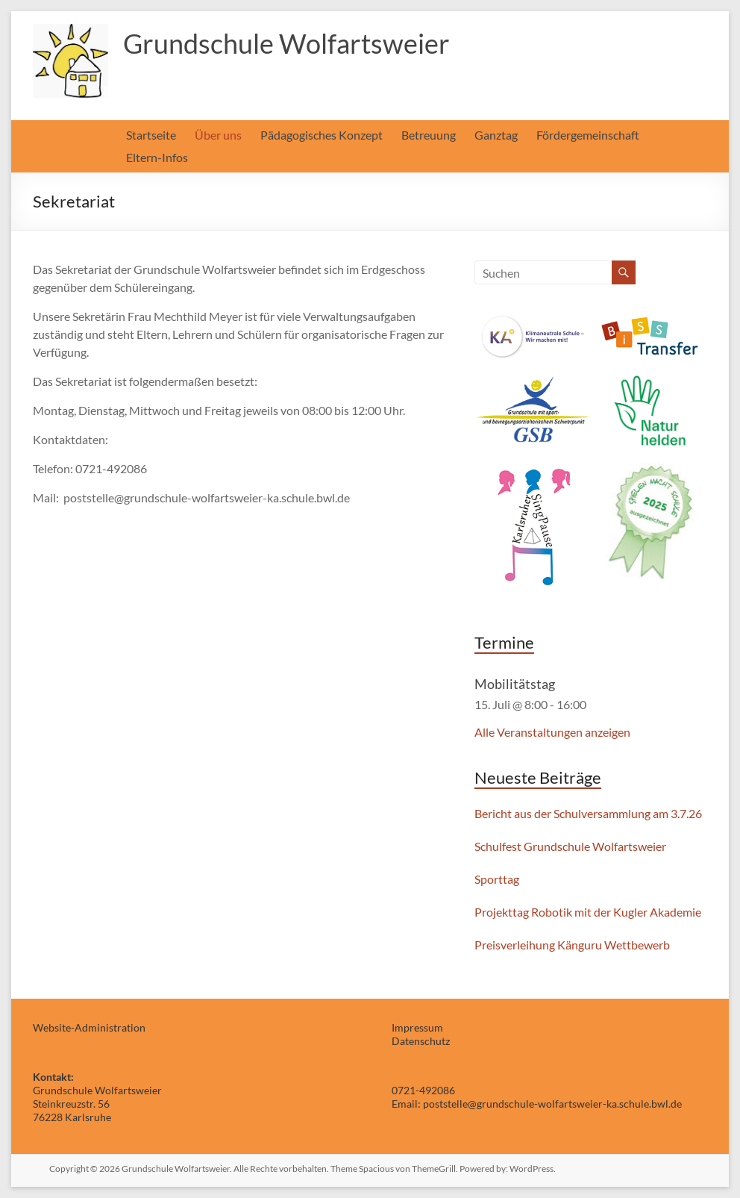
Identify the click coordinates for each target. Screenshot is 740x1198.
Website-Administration (89, 1027)
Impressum (417, 1027)
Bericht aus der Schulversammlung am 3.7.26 (588, 813)
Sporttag (496, 879)
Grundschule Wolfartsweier (286, 43)
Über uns (218, 135)
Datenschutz (421, 1041)
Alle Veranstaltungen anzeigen (552, 732)
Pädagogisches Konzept (321, 135)
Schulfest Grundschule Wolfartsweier (570, 846)
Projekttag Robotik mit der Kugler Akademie (587, 912)
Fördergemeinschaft (587, 135)
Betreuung (428, 135)
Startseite (151, 135)
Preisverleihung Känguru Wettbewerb (572, 945)
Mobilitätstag (514, 684)
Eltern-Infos (157, 157)
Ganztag (496, 135)
